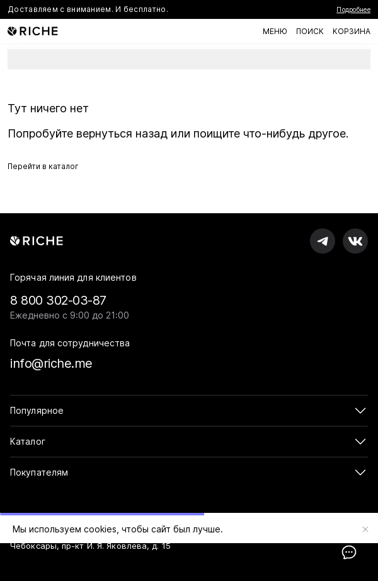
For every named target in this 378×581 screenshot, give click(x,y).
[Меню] (275, 31)
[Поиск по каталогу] (310, 31)
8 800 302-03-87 (58, 300)
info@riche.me (51, 363)
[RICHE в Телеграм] (322, 241)
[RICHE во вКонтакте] (355, 241)
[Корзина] (351, 31)
